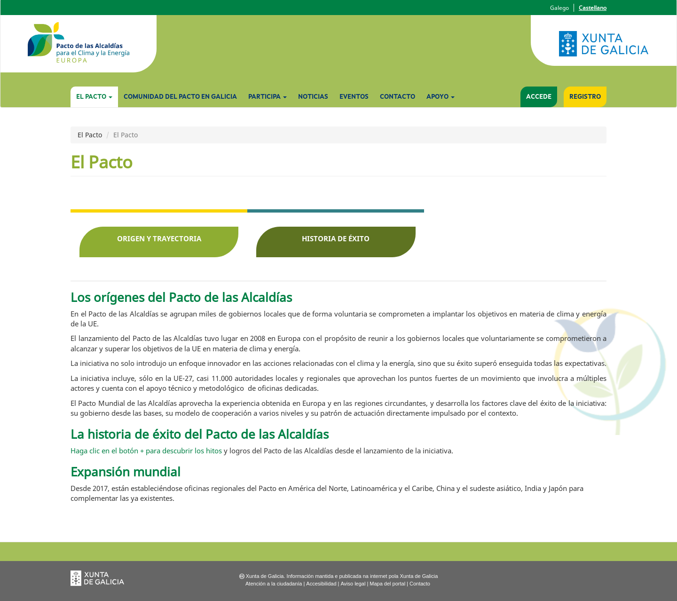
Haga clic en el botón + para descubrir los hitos (147, 450)
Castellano (592, 8)
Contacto (397, 97)
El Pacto (94, 97)
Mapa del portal (387, 583)
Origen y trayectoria (159, 238)
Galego (559, 8)
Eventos (354, 97)
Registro (585, 97)
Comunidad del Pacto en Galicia (180, 97)
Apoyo (440, 97)
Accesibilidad (321, 583)
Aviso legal (352, 583)
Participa (267, 97)
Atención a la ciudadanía (273, 583)
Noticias (313, 97)
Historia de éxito (336, 238)
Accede (538, 97)
